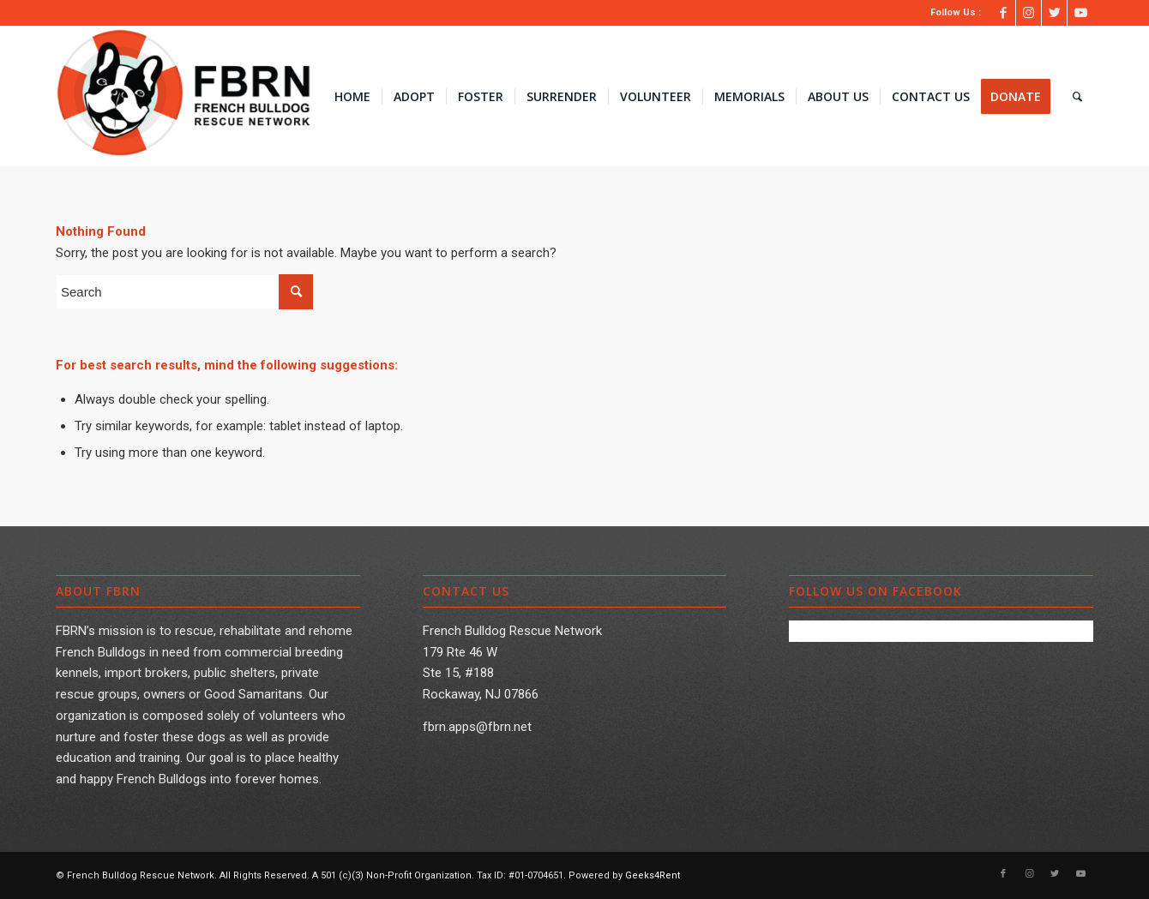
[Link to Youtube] (1080, 13)
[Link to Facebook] (1002, 13)
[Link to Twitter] (1054, 13)
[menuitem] (352, 97)
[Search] (1077, 97)
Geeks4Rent (652, 875)
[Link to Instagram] (1028, 13)
